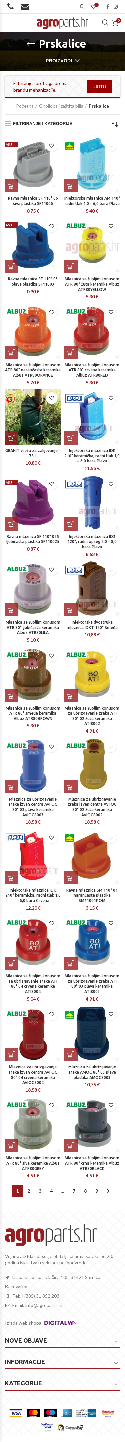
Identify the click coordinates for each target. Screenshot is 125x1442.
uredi (99, 86)
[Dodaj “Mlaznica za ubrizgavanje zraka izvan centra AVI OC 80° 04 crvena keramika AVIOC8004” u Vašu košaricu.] (11, 1054)
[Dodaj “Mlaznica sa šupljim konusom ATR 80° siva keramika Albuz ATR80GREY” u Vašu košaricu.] (11, 1145)
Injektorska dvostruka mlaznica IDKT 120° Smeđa (92, 625)
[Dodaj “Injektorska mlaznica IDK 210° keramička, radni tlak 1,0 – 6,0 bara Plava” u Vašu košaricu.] (71, 438)
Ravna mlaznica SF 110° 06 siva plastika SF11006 (33, 201)
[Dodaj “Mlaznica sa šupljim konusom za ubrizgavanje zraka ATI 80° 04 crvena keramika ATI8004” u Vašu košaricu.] (11, 963)
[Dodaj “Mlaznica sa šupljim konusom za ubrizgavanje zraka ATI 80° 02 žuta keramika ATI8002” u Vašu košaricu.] (71, 695)
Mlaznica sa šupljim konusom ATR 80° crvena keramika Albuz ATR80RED (92, 370)
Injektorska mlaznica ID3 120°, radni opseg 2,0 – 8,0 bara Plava (92, 541)
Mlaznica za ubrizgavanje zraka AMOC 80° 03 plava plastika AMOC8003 (92, 1072)
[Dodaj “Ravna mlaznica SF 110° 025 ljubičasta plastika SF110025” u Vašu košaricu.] (11, 524)
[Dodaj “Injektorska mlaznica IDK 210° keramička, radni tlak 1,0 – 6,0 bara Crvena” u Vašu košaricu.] (11, 877)
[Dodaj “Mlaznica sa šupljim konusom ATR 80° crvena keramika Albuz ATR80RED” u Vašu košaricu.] (71, 352)
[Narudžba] (115, 125)
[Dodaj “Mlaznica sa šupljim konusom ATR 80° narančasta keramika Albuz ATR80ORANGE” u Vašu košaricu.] (11, 352)
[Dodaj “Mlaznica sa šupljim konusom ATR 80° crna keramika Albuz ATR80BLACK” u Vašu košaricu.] (71, 1145)
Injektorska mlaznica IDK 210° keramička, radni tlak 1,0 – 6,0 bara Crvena (33, 895)
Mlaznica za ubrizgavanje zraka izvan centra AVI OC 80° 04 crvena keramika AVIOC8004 (32, 1075)
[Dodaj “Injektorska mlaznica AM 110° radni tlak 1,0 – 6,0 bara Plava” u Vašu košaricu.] (71, 185)
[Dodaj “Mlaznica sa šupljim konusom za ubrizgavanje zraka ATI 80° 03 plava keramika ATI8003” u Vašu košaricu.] (71, 963)
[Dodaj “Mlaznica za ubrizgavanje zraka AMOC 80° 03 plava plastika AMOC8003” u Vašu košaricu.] (71, 1054)
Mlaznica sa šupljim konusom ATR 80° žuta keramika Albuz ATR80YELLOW (92, 284)
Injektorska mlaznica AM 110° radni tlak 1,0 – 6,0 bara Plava (92, 201)
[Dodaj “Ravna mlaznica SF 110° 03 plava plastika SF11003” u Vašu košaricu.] (11, 266)
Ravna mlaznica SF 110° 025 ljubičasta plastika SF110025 (32, 539)
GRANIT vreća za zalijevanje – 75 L (33, 453)
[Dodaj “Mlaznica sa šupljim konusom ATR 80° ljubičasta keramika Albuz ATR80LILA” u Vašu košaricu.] (11, 609)
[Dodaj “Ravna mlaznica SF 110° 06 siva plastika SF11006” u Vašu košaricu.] (11, 185)
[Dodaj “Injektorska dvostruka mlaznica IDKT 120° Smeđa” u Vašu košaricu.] (71, 609)
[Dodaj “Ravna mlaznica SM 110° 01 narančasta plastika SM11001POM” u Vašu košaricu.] (71, 877)
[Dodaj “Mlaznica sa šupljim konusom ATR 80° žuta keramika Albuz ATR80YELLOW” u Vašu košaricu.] (71, 266)
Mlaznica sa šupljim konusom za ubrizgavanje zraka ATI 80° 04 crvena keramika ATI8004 (33, 984)
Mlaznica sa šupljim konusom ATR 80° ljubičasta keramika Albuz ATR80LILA (33, 627)
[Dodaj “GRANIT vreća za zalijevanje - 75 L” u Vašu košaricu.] (11, 438)
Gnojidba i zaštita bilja (61, 106)
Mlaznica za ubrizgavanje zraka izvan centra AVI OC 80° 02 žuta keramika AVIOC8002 (92, 807)
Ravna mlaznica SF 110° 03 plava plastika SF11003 (33, 281)
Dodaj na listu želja (52, 146)
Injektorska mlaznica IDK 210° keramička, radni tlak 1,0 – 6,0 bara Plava (92, 455)
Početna (25, 106)
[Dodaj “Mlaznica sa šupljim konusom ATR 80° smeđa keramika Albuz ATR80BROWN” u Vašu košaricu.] (11, 695)
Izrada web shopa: (24, 1322)
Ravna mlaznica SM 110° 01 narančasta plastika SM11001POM (92, 895)
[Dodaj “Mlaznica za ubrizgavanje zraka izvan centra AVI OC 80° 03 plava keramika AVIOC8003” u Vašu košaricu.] (11, 786)
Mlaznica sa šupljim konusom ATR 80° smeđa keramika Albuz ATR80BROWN (33, 713)
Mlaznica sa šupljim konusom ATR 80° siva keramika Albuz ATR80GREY (33, 1163)
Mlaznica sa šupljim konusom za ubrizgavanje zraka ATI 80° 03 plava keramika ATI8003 (92, 984)
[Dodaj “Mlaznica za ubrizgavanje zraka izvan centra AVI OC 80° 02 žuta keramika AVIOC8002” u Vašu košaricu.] (71, 786)
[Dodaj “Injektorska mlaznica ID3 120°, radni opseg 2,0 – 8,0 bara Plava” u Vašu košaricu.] (71, 524)
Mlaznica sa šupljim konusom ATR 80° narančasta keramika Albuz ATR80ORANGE (33, 370)
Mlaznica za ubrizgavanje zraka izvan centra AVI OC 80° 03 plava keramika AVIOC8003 (32, 807)
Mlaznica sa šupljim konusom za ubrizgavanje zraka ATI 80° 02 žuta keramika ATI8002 (92, 716)
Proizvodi (59, 60)
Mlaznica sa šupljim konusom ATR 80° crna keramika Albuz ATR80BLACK (92, 1163)
